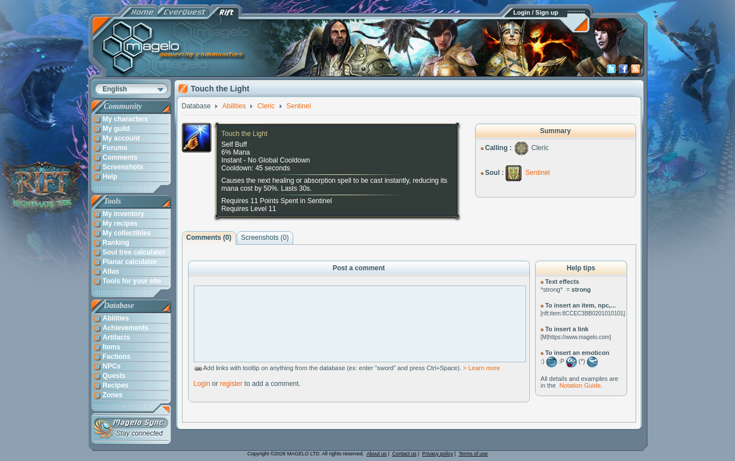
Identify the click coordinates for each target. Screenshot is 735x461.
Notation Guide (580, 385)
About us (377, 453)
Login (202, 384)
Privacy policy (437, 453)
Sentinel (537, 173)
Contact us (404, 453)
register (231, 384)
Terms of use (473, 453)
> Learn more (481, 368)
